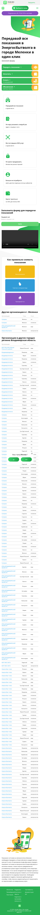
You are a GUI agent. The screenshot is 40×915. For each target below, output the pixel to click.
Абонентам (9, 889)
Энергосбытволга (7, 331)
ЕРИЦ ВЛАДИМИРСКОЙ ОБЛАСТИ (8, 326)
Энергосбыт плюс (7, 669)
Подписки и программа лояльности (18, 899)
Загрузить (31, 2)
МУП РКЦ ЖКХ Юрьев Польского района (8, 348)
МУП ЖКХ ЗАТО (6, 662)
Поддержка (18, 889)
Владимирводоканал (8, 352)
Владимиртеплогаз (7, 355)
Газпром (4, 319)
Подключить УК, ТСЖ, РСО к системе (20, 13)
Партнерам (9, 895)
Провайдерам (10, 892)
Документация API (29, 893)
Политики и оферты (18, 893)
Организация (6, 316)
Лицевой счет (5, 217)
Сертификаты (29, 889)
